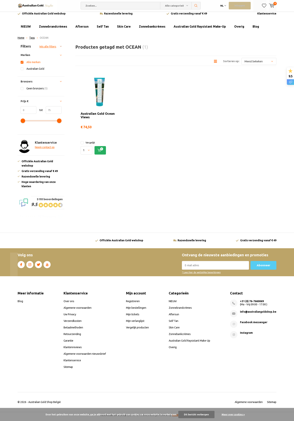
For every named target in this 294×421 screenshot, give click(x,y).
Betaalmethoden (73, 330)
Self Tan (103, 29)
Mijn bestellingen (136, 310)
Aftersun (81, 29)
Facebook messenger (253, 325)
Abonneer (263, 268)
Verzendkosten (73, 323)
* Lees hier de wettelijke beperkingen (201, 275)
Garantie (68, 343)
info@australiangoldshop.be (258, 314)
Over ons (69, 304)
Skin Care (124, 29)
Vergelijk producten (137, 330)
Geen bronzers (36, 91)
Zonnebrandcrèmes (53, 29)
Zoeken (196, 5)
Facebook (21, 266)
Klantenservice (266, 16)
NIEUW (26, 29)
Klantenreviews (73, 350)
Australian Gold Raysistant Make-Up (200, 29)
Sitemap (68, 369)
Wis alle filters (47, 49)
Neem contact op (45, 150)
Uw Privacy (70, 317)
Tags (32, 40)
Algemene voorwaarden (78, 310)
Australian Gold (35, 71)
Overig (239, 29)
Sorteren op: (231, 64)
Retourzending (72, 336)
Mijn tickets (132, 317)
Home (21, 40)
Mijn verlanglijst (135, 323)
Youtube (47, 266)
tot (39, 112)
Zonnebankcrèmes (152, 29)
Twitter (38, 266)
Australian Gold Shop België (44, 404)
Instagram (29, 266)
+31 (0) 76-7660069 (252, 304)
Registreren (133, 304)
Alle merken (33, 64)
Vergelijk (88, 145)
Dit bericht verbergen (196, 414)
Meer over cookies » (233, 414)
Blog (256, 29)
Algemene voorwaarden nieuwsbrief (85, 356)
